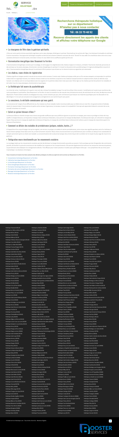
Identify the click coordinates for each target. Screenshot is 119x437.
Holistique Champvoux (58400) (65, 314)
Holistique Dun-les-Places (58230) (40, 389)
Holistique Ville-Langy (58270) (13, 389)
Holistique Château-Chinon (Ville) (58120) (42, 268)
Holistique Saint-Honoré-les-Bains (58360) (42, 321)
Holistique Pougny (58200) (90, 264)
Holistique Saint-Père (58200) (65, 355)
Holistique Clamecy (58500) (64, 309)
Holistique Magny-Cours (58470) (92, 232)
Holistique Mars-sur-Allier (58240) (40, 271)
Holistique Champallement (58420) (14, 314)
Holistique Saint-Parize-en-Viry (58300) (67, 240)
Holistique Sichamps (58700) (91, 331)
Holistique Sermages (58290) (39, 372)
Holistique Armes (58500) (64, 406)
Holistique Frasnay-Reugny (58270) (14, 247)
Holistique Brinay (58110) (38, 374)
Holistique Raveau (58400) (64, 410)
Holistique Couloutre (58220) (39, 230)
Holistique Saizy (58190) (64, 259)
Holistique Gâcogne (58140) (91, 309)
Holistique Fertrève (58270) (39, 343)
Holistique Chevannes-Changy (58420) (93, 283)
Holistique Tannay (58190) (64, 382)
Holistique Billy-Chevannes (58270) (92, 290)
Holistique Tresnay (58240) (64, 292)
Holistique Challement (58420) (91, 249)
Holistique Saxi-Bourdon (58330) (92, 365)
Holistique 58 (15, 12)
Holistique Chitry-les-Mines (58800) (66, 249)
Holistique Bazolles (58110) (38, 305)
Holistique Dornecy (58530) (12, 338)
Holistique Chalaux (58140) (90, 276)
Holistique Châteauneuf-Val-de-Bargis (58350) (43, 331)
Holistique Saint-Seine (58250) (65, 256)
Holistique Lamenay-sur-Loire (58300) (41, 406)
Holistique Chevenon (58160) (91, 266)
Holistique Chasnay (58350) (90, 406)
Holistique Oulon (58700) (64, 338)
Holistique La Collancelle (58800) (14, 244)
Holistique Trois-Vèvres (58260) (13, 406)
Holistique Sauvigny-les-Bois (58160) (15, 355)
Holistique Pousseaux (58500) (39, 413)
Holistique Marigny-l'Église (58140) (92, 235)
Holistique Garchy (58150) (12, 278)
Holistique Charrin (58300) (90, 396)
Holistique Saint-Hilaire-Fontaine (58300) (68, 331)
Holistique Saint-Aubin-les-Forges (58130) (94, 278)
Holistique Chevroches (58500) (13, 362)
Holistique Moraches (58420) (39, 292)
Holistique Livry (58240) (11, 295)
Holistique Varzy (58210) (38, 365)
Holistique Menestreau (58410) (65, 336)
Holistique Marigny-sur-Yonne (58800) (15, 276)
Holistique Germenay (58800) (39, 338)
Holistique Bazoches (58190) (91, 360)
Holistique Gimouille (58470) (91, 398)
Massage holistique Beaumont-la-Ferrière (21, 171)
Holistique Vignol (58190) (38, 341)
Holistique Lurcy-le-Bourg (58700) (66, 326)
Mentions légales (41, 420)
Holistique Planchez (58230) (91, 355)
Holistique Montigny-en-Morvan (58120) (94, 280)
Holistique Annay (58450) (90, 324)
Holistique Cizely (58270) (64, 394)
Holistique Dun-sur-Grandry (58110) (14, 290)
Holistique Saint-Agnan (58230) (39, 242)
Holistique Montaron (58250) (91, 237)
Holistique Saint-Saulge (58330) (66, 228)
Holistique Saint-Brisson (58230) (40, 307)
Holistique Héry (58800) (37, 348)
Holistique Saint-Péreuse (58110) (66, 300)
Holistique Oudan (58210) (38, 247)
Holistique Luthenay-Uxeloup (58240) (41, 367)
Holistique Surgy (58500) (64, 341)
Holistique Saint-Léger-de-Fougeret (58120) (43, 319)
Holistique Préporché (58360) (65, 389)
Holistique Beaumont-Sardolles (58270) (15, 403)
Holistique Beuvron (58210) (64, 367)
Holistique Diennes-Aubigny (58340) (41, 235)
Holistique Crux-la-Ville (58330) (39, 264)
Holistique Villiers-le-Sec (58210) (66, 384)
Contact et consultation (103, 4)
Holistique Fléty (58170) (90, 403)
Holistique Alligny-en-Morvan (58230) (15, 319)
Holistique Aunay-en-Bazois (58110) (14, 348)
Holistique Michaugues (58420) (65, 386)
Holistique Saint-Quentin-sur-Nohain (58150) (43, 280)
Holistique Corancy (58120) (64, 372)
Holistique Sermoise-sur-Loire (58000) (93, 345)
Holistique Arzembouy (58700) (39, 297)
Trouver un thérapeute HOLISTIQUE (81, 4)
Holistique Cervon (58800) (38, 288)
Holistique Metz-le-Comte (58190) (40, 329)
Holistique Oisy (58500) (63, 312)
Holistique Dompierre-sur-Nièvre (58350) (94, 254)
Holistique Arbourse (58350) (65, 321)
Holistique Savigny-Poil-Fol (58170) (40, 345)
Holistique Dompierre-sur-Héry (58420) (67, 297)
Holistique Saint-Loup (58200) (13, 336)
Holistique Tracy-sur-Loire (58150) (66, 345)
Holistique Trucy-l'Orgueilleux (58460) (67, 307)
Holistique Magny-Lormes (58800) (14, 331)
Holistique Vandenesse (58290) (92, 271)
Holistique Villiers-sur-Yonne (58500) (93, 389)
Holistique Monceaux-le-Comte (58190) (15, 369)
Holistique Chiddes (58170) (38, 266)
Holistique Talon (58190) (38, 377)
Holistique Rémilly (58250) (12, 283)
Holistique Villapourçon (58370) (39, 353)
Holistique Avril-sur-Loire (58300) (66, 261)
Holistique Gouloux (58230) (12, 249)
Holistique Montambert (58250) (66, 317)
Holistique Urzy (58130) (89, 302)
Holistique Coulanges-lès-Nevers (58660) (68, 396)
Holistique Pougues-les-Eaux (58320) (15, 391)
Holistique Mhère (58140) (90, 292)
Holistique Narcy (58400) (90, 273)
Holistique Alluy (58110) (89, 268)
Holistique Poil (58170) (11, 309)
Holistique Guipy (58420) (64, 247)
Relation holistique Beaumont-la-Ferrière (21, 173)
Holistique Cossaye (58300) (65, 324)
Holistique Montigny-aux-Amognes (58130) (94, 367)
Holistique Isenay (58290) (90, 321)
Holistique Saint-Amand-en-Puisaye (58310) (95, 312)
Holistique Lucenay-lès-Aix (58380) (66, 266)
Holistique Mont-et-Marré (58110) (66, 230)
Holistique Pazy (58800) (37, 396)
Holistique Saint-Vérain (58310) (91, 357)
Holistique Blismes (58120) (64, 278)
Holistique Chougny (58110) (91, 305)
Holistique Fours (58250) (90, 259)
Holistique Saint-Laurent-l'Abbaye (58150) (16, 297)
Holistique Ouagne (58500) (38, 336)
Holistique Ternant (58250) (12, 280)
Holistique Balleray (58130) (12, 237)
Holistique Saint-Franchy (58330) (40, 394)
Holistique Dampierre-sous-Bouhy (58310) (16, 324)
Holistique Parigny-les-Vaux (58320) (40, 290)
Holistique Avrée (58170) (38, 302)
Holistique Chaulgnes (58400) (91, 394)
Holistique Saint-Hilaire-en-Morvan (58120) (94, 285)
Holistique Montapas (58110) (91, 317)
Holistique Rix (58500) (63, 254)
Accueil (64, 4)
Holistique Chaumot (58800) (91, 379)
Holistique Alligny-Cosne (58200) (40, 295)
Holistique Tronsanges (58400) (39, 259)
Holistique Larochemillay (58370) (66, 232)
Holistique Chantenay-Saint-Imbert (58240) (68, 295)
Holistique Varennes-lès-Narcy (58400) (93, 374)
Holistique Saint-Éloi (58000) (91, 341)
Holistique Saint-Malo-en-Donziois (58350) (68, 244)
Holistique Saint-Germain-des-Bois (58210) (42, 357)
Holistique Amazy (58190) (12, 341)
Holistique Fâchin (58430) (38, 398)
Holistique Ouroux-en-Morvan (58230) (41, 384)
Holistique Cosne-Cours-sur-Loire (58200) (16, 321)
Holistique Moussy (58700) (64, 305)
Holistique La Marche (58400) (13, 357)
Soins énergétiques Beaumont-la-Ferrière (21, 165)
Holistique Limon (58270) (12, 394)
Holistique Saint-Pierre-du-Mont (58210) (68, 237)
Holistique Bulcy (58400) (12, 386)
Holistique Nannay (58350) (38, 252)
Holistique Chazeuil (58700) (12, 384)
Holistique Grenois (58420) (38, 369)
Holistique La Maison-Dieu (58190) (14, 350)
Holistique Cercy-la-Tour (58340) (13, 285)
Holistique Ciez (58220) (37, 232)
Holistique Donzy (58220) (12, 326)
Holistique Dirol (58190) (63, 242)
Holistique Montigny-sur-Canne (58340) (93, 329)
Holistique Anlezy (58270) (90, 244)
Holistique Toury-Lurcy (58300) (39, 261)
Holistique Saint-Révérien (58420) (14, 377)
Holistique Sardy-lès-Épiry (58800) (66, 288)
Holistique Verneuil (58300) (64, 280)
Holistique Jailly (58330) (38, 314)
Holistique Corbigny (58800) (91, 401)
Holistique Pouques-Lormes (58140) (93, 369)
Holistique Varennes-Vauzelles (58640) (93, 362)
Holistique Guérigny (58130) (65, 391)
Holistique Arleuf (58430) (12, 235)
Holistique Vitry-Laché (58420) (91, 228)
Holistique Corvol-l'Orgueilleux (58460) (93, 372)
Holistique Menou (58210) (64, 343)
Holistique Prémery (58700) (38, 410)
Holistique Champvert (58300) (91, 386)
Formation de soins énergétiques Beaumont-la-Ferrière (25, 169)
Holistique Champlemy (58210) (65, 333)
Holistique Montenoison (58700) (40, 386)
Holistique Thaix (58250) (64, 290)
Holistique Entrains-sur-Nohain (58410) (67, 350)
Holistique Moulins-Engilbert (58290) (15, 396)
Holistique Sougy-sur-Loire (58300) (92, 353)
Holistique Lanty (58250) (12, 317)
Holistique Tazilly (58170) (38, 273)
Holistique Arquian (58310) (12, 398)
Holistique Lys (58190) (63, 374)
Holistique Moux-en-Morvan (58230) (40, 317)
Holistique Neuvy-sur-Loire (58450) (66, 329)
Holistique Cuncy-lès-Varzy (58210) (92, 261)
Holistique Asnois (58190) (90, 348)
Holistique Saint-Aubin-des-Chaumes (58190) (95, 326)
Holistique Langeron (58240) (91, 410)
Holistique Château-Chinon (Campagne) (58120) (17, 240)
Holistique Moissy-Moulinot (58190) (66, 268)
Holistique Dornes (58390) (12, 261)
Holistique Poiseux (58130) (38, 333)
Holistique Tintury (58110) (64, 401)
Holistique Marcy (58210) (38, 237)
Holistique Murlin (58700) (38, 350)
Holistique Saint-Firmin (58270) (13, 379)
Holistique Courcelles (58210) (13, 242)
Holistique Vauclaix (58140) (38, 382)
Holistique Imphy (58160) (12, 266)
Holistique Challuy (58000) (38, 355)
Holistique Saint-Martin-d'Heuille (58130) (16, 264)
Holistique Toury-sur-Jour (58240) (66, 408)
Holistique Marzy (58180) (90, 252)
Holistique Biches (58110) (12, 232)
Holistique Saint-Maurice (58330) (92, 256)
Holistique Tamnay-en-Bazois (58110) (15, 259)
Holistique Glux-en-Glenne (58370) (40, 312)
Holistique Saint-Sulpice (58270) (40, 360)
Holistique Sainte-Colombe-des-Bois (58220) (95, 336)
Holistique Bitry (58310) (37, 408)
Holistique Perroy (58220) (12, 273)
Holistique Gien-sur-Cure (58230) (66, 357)
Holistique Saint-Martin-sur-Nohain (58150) (68, 264)
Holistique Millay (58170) (64, 369)
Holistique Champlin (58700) (91, 382)
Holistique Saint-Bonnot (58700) (13, 372)
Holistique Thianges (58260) (13, 268)
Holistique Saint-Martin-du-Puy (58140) (67, 252)
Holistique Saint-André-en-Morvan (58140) (16, 271)
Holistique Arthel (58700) (12, 365)
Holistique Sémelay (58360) (12, 410)
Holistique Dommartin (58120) (39, 300)
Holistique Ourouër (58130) (90, 413)
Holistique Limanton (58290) (91, 343)
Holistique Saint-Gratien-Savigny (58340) (68, 360)
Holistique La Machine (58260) (39, 228)
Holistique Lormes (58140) (38, 244)
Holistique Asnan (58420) (12, 300)
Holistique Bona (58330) (90, 384)
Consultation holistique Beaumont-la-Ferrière (22, 158)
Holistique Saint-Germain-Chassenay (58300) (95, 307)
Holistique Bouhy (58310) (64, 273)
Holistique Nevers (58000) (64, 379)
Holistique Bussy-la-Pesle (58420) (66, 276)
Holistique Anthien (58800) (38, 285)
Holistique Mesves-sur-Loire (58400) (67, 283)
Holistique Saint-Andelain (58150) (14, 333)
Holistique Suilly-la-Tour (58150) (39, 240)
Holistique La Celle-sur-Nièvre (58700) (15, 230)
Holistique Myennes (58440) (39, 326)
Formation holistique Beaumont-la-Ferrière (22, 167)
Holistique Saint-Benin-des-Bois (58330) (15, 252)
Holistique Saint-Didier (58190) (13, 374)
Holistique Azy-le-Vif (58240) (13, 360)
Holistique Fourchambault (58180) (66, 403)
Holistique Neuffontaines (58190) (66, 319)
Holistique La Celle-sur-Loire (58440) (41, 249)
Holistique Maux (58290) (38, 283)
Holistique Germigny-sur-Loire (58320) (15, 302)
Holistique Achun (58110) (38, 256)
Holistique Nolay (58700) (12, 353)
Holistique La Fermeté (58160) (13, 367)
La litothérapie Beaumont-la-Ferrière (20, 162)
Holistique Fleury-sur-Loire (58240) (14, 292)
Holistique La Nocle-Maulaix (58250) (66, 235)
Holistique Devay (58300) (38, 362)
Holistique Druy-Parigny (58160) (66, 302)
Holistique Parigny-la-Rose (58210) (14, 329)
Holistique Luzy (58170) (63, 413)
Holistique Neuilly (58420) (12, 288)
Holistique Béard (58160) (90, 319)
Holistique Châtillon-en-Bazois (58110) (41, 309)
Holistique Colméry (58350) (90, 391)
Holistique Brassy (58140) (38, 403)
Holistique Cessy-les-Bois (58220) (14, 256)
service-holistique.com (17, 420)
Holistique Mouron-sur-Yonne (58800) (67, 271)
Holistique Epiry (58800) (90, 408)
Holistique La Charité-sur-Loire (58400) (93, 377)
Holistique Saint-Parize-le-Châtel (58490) (16, 307)
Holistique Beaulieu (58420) (64, 365)
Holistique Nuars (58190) (12, 413)
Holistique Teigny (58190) (90, 350)
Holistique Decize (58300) (12, 305)
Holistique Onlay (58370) (90, 338)
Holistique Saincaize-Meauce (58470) (67, 362)
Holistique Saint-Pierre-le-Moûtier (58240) (94, 240)
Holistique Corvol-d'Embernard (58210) (15, 382)
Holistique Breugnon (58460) (13, 408)
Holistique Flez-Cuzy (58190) (91, 230)
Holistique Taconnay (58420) (13, 312)
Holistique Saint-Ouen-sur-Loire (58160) (42, 401)
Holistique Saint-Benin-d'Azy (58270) (41, 379)
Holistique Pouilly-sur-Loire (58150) (66, 377)
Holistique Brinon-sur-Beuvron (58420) (67, 285)
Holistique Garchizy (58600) (91, 314)
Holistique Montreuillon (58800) (65, 353)
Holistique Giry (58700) (89, 247)
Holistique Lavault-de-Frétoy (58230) (93, 300)
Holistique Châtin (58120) (38, 391)
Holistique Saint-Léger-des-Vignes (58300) (42, 276)
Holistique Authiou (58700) (90, 295)
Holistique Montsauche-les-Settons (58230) (95, 288)
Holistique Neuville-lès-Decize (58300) (41, 278)
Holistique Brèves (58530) (90, 333)
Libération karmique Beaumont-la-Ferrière (21, 160)
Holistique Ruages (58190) (12, 343)
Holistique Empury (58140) (38, 324)
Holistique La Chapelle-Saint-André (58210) (68, 348)
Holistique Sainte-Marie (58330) (13, 254)
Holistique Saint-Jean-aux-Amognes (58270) (69, 398)
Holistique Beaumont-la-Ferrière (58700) (94, 297)
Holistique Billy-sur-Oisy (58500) (13, 401)
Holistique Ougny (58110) (38, 254)
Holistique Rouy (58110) (11, 345)
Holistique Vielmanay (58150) (91, 242)
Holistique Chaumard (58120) (13, 228)
